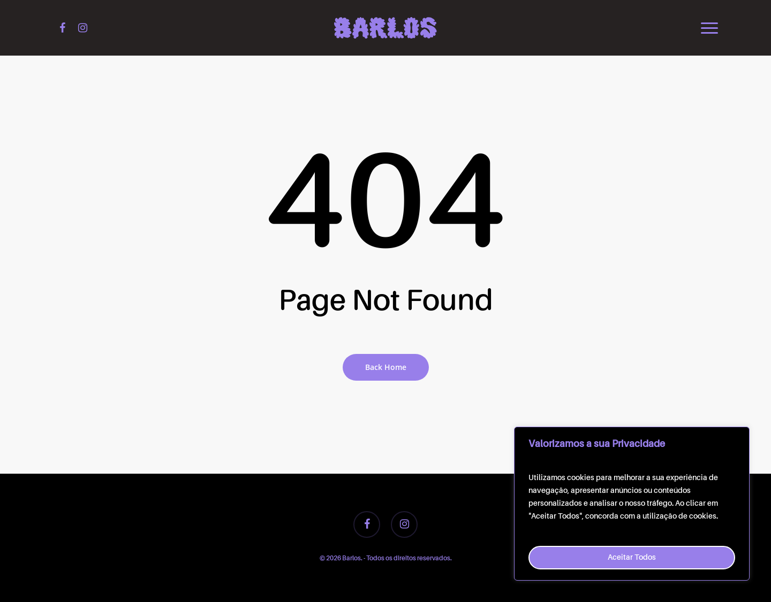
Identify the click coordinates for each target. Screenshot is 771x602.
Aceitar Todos (632, 557)
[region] (632, 504)
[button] (710, 27)
